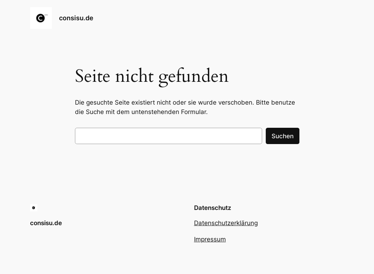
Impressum (210, 239)
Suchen (283, 136)
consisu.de (76, 18)
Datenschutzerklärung (226, 223)
